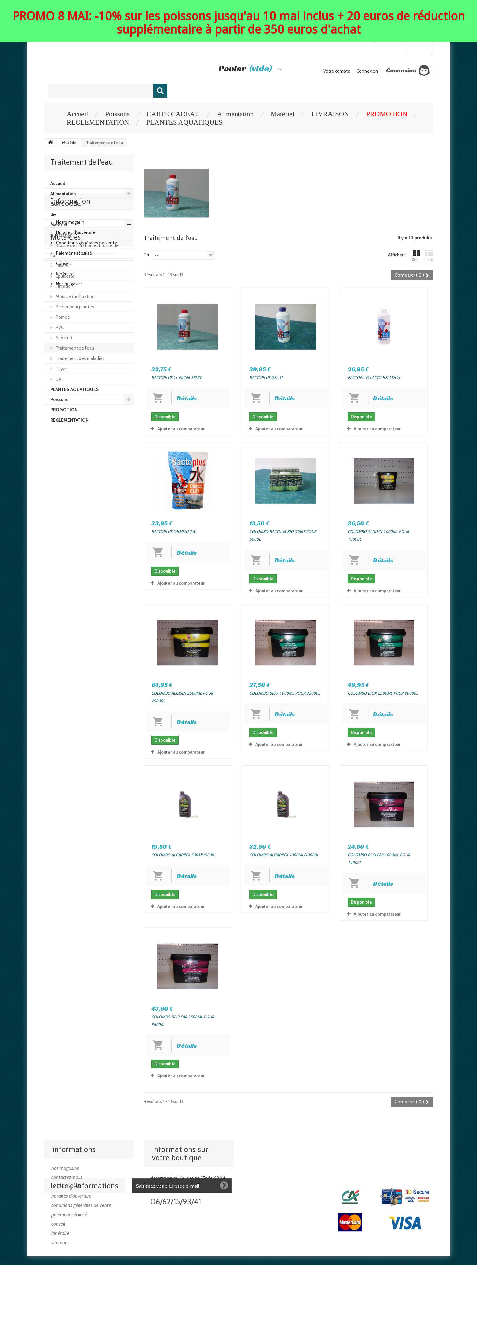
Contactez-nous (66, 1177)
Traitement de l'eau (74, 348)
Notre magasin (69, 461)
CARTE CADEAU (173, 114)
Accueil (77, 114)
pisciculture (59, 587)
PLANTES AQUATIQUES (184, 122)
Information (70, 443)
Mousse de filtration (75, 296)
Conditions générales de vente (86, 482)
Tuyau (61, 368)
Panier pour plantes (74, 306)
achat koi (56, 597)
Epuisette (65, 276)
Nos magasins (69, 523)
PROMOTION (386, 114)
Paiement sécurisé (73, 492)
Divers (61, 265)
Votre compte (336, 71)
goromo (112, 587)
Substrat (63, 337)
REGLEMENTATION (98, 122)
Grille (416, 255)
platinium (87, 587)
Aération (64, 235)
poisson (80, 567)
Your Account (390, 48)
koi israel (105, 567)
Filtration (64, 286)
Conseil (63, 502)
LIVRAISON (330, 114)
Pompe (62, 317)
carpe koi (87, 577)
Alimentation (235, 114)
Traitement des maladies (80, 358)
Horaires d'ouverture (75, 472)
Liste (429, 255)
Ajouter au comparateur (181, 428)
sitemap (59, 1243)
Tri (146, 254)
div (53, 214)
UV (58, 379)
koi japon (56, 567)
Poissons (117, 114)
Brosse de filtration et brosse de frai (84, 250)
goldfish (112, 577)
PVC (59, 327)
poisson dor (59, 577)
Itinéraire (64, 513)
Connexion (419, 48)
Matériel (282, 114)
